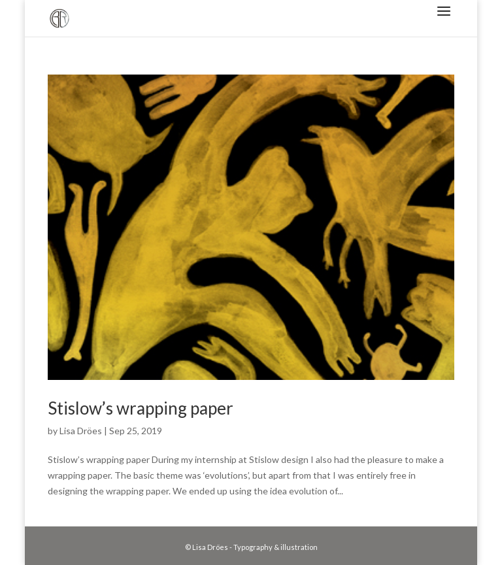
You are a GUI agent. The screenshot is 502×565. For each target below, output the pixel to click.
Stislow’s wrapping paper (140, 408)
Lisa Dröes (80, 430)
